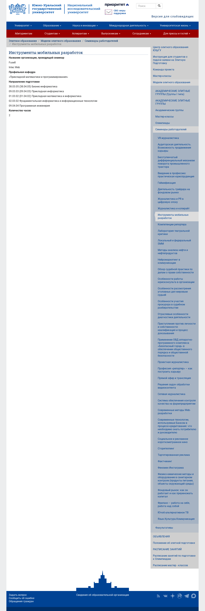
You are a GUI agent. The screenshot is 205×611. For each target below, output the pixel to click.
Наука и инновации (85, 25)
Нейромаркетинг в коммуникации (169, 261)
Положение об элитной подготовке (174, 542)
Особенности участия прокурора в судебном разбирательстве (171, 304)
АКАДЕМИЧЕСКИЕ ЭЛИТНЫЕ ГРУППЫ (172, 102)
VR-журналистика (168, 138)
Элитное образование (23, 40)
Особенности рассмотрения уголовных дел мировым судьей (174, 291)
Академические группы (169, 110)
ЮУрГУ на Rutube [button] (179, 596)
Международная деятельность (128, 25)
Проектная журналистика (173, 362)
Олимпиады (162, 123)
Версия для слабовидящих (173, 16)
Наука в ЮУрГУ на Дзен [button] (172, 596)
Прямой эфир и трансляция (174, 378)
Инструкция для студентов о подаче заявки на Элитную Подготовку (170, 60)
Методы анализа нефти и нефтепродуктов (173, 252)
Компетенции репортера (172, 224)
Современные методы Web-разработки (174, 412)
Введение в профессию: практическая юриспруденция (176, 175)
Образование (52, 25)
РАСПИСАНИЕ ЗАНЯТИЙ (167, 549)
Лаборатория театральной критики (174, 232)
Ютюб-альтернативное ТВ (173, 512)
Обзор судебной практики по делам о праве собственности (176, 271)
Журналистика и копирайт (174, 208)
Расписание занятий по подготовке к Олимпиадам (174, 557)
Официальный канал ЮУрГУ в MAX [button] (193, 596)
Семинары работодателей (101, 40)
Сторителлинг (166, 448)
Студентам (52, 33)
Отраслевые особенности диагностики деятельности (174, 316)
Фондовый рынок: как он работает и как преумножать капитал (175, 493)
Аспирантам (80, 33)
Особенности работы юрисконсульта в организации (176, 280)
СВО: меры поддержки (120, 12)
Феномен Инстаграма (171, 467)
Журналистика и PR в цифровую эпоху (171, 200)
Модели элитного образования (61, 40)
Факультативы (164, 527)
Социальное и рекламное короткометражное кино (173, 440)
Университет (23, 25)
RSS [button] (158, 596)
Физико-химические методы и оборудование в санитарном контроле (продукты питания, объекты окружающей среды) (176, 479)
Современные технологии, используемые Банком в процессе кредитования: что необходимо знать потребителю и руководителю (177, 426)
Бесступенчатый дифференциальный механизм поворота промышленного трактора (176, 162)
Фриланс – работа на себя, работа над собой (174, 504)
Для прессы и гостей (176, 33)
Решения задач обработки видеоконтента (174, 386)
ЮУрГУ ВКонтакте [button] (165, 596)
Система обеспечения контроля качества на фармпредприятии (177, 402)
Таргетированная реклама (174, 454)
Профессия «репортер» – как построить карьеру (175, 370)
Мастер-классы (162, 75)
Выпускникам (110, 33)
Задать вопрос (18, 594)
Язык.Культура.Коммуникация (176, 518)
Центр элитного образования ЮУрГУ (170, 49)
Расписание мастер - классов (170, 565)
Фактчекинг (165, 461)
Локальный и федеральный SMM (174, 242)
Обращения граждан (21, 601)
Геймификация (167, 182)
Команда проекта (163, 69)
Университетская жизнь (175, 25)
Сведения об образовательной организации (102, 594)
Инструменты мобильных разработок (173, 216)
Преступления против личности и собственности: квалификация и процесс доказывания (177, 328)
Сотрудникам (141, 33)
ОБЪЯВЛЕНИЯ (161, 536)
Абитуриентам (23, 33)
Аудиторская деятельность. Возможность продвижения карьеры (174, 147)
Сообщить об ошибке (21, 598)
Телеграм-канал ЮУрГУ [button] (186, 596)
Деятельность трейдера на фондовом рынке (174, 191)
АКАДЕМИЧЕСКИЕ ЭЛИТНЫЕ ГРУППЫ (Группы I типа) (172, 92)
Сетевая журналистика (171, 394)
